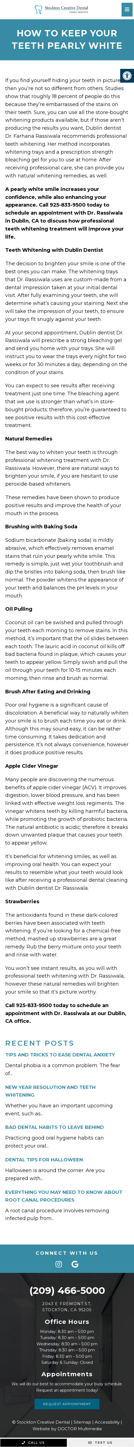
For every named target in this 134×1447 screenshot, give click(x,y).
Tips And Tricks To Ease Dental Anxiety (60, 1054)
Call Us (33, 1443)
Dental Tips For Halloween (44, 1159)
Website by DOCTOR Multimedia (67, 1428)
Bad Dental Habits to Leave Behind (54, 1127)
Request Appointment (67, 1404)
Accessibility (107, 1422)
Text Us (100, 1443)
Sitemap (82, 1422)
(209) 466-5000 (67, 1290)
